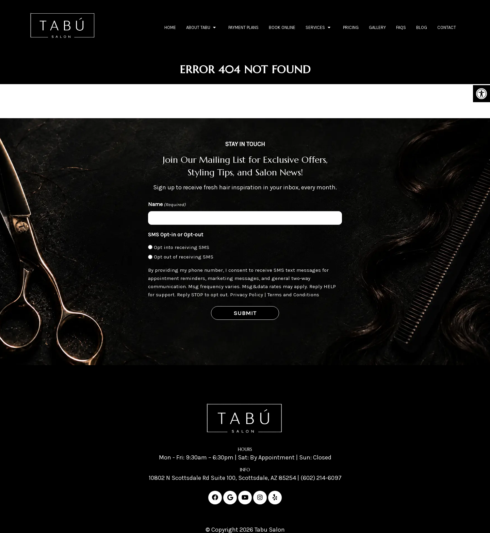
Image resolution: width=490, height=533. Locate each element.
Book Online (282, 27)
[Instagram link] (260, 497)
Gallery (377, 27)
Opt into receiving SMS (181, 247)
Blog (421, 27)
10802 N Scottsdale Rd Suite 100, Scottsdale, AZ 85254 (222, 478)
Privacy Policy (246, 295)
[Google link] (230, 497)
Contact (446, 27)
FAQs (401, 27)
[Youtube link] (245, 497)
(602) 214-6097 (321, 478)
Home (170, 27)
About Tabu (198, 27)
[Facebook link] (215, 497)
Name (167, 204)
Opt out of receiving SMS (183, 257)
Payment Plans (243, 27)
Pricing (351, 27)
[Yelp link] (275, 497)
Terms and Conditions (293, 295)
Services (315, 27)
